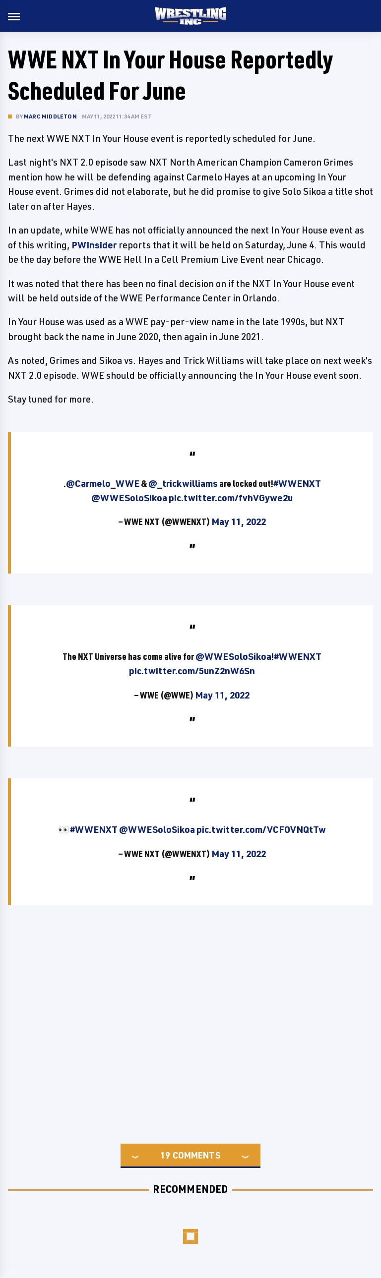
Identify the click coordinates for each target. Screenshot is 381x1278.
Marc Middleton (50, 116)
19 (165, 1155)
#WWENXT (297, 483)
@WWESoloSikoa (129, 498)
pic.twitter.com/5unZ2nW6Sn (192, 671)
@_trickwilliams (183, 483)
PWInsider (94, 245)
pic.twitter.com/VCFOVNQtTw (261, 829)
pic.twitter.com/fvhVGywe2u (231, 498)
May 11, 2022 (238, 521)
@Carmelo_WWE (102, 483)
